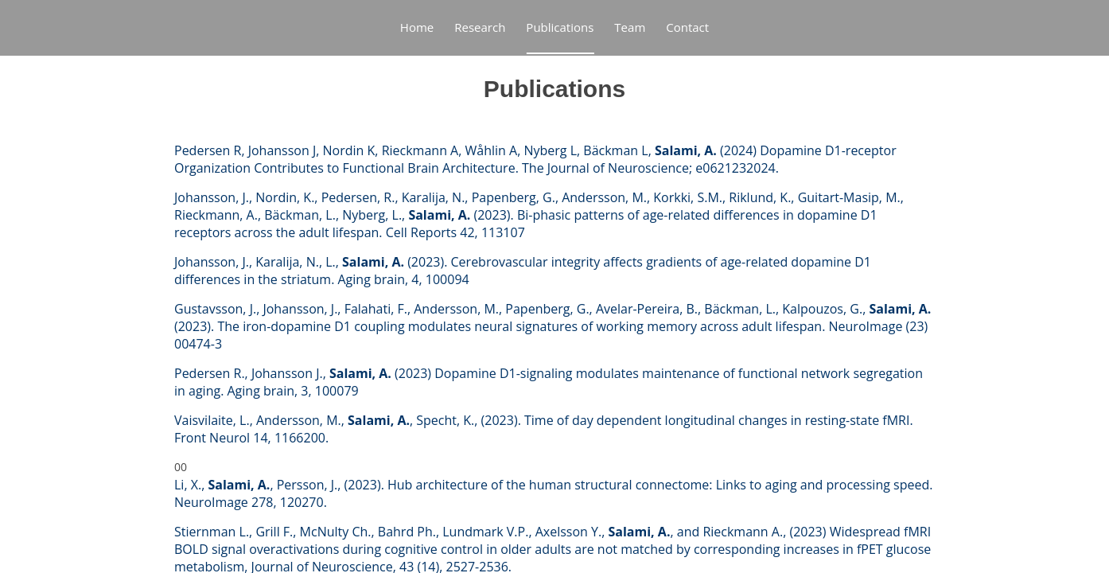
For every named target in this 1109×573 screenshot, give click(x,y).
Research (479, 27)
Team (629, 27)
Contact (687, 27)
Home (417, 27)
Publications (559, 27)
